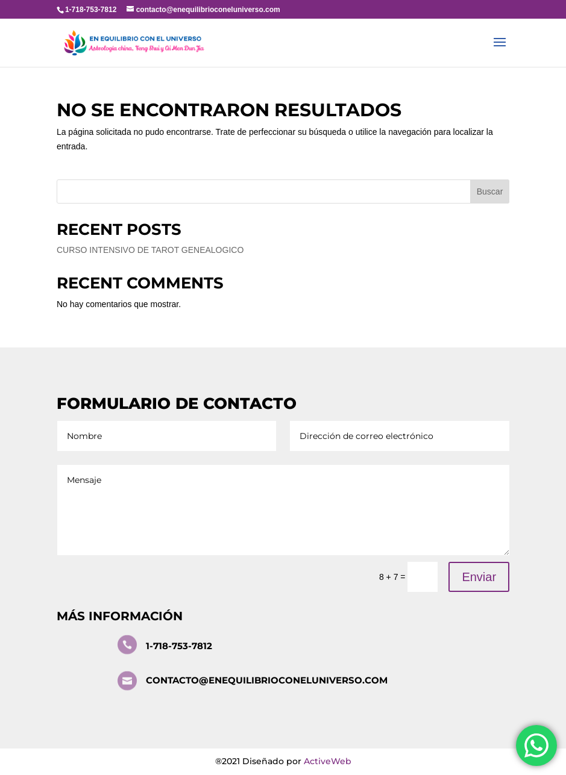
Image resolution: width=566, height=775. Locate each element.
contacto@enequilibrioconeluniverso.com (267, 680)
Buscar (490, 191)
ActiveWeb (327, 761)
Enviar (479, 577)
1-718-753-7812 (179, 646)
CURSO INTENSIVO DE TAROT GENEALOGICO (150, 250)
